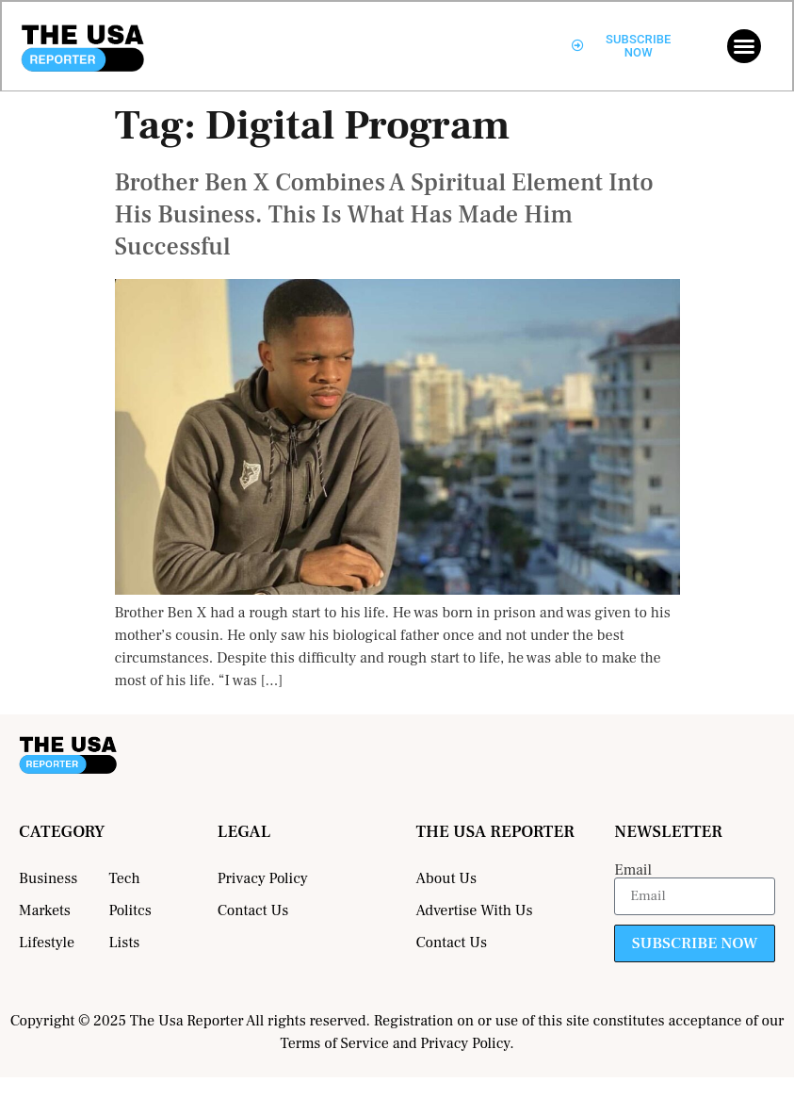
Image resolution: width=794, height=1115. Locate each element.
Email (633, 869)
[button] (744, 46)
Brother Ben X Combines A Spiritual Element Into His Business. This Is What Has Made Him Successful (384, 215)
